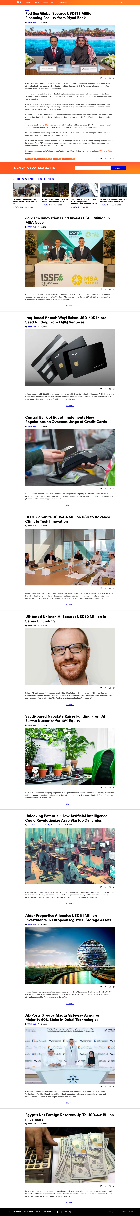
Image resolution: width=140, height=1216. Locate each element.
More (53, 2)
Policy (38, 1212)
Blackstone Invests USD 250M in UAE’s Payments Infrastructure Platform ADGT (84, 201)
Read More (70, 306)
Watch (37, 2)
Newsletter (28, 1212)
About (45, 2)
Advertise (17, 1212)
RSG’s (47, 125)
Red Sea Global (68, 158)
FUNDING (57, 158)
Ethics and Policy (105, 151)
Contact (63, 2)
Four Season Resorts (43, 158)
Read (28, 2)
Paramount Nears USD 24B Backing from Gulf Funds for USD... (25, 201)
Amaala (29, 158)
